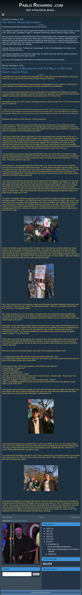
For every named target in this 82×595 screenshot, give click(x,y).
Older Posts (75, 517)
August (51, 554)
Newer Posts (7, 517)
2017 (48, 531)
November (52, 544)
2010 (48, 541)
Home (41, 517)
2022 (48, 529)
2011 (48, 539)
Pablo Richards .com (41, 5)
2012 (48, 536)
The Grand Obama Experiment (21, 22)
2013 (48, 534)
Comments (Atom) (20, 521)
